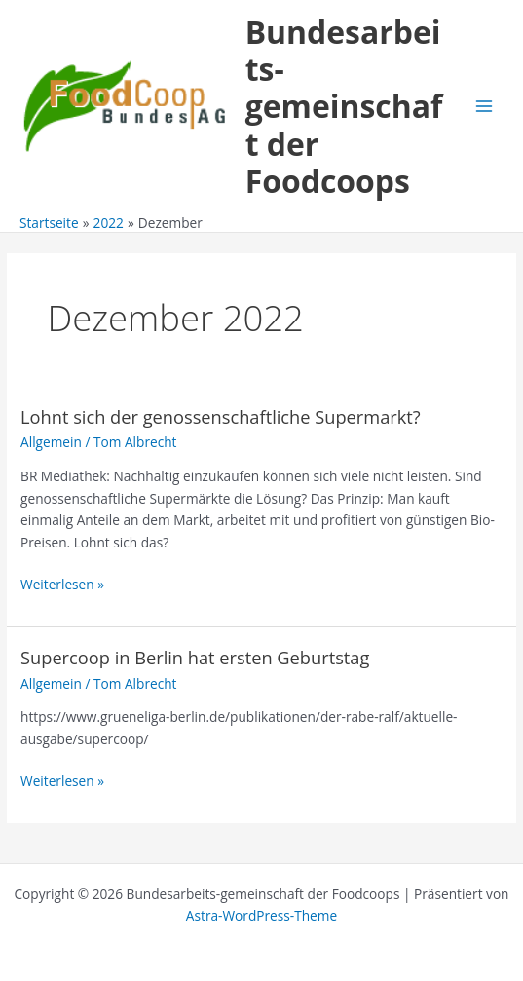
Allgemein (51, 442)
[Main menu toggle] (484, 107)
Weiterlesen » (62, 585)
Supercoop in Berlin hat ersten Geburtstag (194, 657)
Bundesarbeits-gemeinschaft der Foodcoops (344, 106)
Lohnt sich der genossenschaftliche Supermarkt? (220, 417)
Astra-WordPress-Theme (261, 915)
